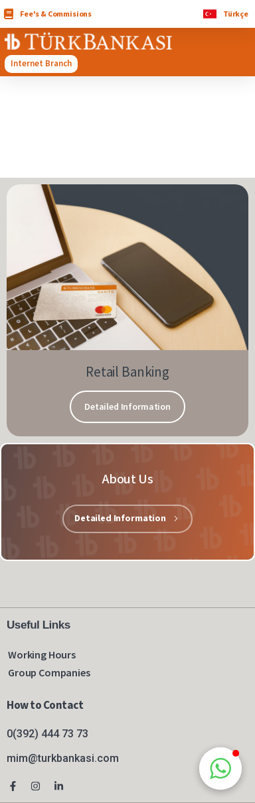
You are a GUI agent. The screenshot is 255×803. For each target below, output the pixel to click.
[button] (220, 768)
